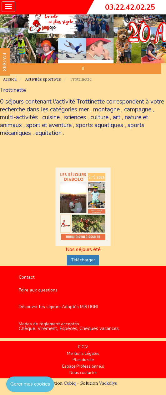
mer (84, 109)
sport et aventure (49, 125)
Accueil (10, 79)
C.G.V (83, 347)
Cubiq (70, 383)
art (116, 117)
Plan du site (83, 360)
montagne (106, 109)
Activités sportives (43, 79)
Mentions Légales (83, 353)
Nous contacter (83, 373)
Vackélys (108, 383)
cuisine (51, 117)
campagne (137, 109)
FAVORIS (4, 62)
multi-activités (19, 117)
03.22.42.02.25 (130, 7)
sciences (75, 117)
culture (99, 117)
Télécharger (83, 260)
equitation (48, 133)
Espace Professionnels (83, 366)
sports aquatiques (99, 125)
